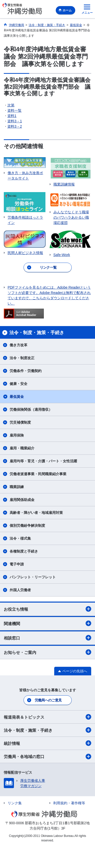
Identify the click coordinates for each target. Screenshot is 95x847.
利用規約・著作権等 (69, 803)
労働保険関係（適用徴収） (31, 409)
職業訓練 (17, 487)
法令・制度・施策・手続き (47, 730)
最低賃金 (17, 397)
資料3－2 (14, 126)
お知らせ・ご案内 (47, 652)
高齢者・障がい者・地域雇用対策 (36, 513)
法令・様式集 (20, 538)
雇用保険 (17, 435)
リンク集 (15, 803)
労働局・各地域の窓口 (47, 756)
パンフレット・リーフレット (33, 577)
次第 (10, 105)
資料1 (11, 116)
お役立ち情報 (47, 609)
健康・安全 (18, 384)
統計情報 (47, 743)
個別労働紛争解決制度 (27, 525)
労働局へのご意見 (48, 700)
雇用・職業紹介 (22, 448)
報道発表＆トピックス (47, 717)
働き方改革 (18, 345)
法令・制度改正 (22, 358)
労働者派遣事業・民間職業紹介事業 (38, 474)
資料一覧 (14, 110)
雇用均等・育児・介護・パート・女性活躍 (43, 461)
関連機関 (47, 623)
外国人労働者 (20, 590)
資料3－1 (14, 121)
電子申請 (17, 564)
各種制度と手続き (24, 551)
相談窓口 (47, 637)
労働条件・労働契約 (26, 371)
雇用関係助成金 (22, 500)
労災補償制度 (20, 422)
